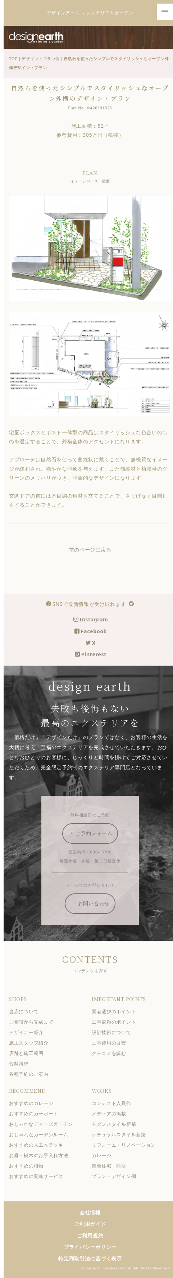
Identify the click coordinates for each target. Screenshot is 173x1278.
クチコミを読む (111, 1053)
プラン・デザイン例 (116, 1176)
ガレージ (104, 1155)
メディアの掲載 (111, 1114)
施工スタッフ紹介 (31, 1043)
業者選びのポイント (116, 1012)
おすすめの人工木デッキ (38, 1145)
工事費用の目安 (111, 1043)
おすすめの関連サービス (38, 1176)
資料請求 (21, 1064)
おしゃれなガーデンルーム (40, 1135)
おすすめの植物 (28, 1166)
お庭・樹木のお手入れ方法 (40, 1155)
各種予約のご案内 (31, 1074)
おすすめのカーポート (35, 1114)
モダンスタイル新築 (116, 1124)
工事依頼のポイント (116, 1022)
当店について (26, 1012)
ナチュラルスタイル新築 (121, 1135)
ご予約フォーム (92, 833)
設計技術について (113, 1032)
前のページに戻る (92, 550)
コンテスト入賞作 (113, 1103)
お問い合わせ (93, 903)
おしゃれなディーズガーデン (43, 1124)
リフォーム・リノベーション (126, 1145)
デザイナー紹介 (28, 1032)
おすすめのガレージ (33, 1103)
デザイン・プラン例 (43, 58)
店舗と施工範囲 (28, 1053)
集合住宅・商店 (111, 1166)
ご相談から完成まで (33, 1022)
